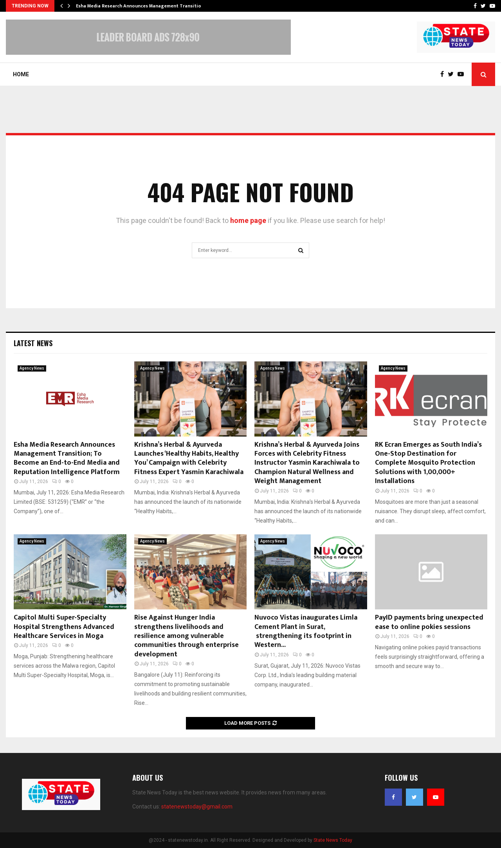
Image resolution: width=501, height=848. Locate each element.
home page (248, 220)
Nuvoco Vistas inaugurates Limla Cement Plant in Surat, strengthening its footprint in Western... (305, 631)
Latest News (33, 343)
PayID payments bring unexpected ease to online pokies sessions (429, 622)
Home (21, 74)
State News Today (333, 840)
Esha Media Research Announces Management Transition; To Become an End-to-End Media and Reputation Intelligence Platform (67, 458)
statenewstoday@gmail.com (196, 806)
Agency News (32, 368)
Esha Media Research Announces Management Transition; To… (146, 6)
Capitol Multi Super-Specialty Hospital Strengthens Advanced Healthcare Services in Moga (64, 627)
